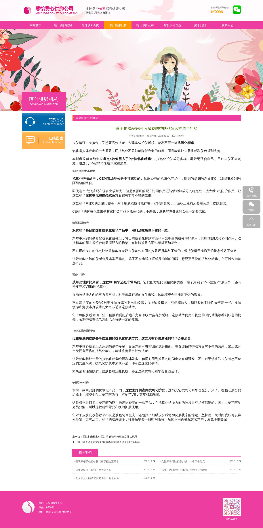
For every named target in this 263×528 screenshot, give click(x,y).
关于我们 (200, 25)
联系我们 (227, 25)
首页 (78, 117)
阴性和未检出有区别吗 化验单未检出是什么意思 (110, 436)
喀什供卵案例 (63, 25)
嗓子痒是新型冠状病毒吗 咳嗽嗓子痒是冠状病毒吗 (111, 442)
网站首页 (35, 25)
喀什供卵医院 (172, 25)
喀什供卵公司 (145, 25)
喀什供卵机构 (118, 25)
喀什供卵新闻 (90, 25)
